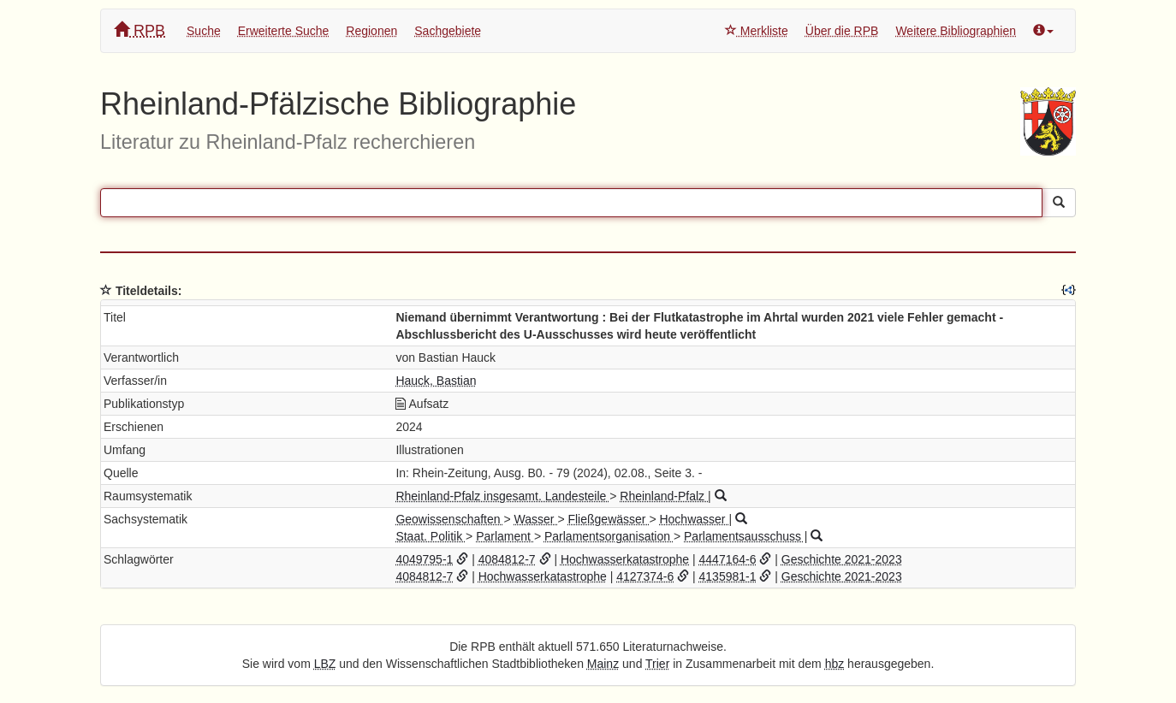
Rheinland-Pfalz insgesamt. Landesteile (502, 496)
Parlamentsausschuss (744, 536)
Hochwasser (693, 519)
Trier (657, 664)
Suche (204, 31)
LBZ (325, 664)
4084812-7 (507, 559)
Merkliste (756, 31)
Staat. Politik (430, 536)
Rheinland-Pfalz (664, 496)
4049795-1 (424, 559)
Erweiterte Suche (284, 31)
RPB (139, 30)
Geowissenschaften (449, 519)
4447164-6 (728, 559)
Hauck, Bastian (435, 380)
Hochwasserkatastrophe (625, 559)
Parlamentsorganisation (609, 536)
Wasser (536, 519)
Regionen (371, 31)
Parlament (505, 536)
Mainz (603, 664)
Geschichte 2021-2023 (841, 559)
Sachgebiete (447, 31)
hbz (835, 664)
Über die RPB (842, 31)
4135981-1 (728, 576)
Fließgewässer (608, 519)
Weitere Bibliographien (955, 31)
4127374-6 (645, 576)
